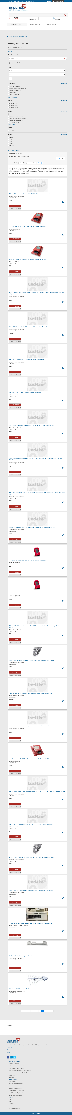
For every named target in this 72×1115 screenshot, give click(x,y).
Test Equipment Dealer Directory (17, 1068)
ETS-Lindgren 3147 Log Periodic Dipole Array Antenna (23, 988)
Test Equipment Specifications (16, 1090)
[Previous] (26, 1011)
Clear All (10, 51)
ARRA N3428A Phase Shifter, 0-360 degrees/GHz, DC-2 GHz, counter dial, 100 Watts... (31, 693)
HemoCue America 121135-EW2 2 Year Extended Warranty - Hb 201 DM (27, 259)
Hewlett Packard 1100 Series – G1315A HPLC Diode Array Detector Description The (30, 923)
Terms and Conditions (14, 1108)
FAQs (10, 1099)
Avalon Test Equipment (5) (15, 116)
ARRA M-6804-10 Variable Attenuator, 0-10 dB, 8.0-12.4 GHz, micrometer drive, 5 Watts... (32, 660)
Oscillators (9, 1025)
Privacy (10, 1106)
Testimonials (10, 1050)
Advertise (13, 28)
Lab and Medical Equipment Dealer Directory (20, 1070)
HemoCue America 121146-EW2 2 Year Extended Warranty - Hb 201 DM (27, 593)
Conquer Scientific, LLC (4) (15, 120)
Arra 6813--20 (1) (13, 107)
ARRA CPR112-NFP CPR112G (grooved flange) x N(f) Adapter (25, 392)
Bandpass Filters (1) (14, 86)
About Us (14, 1)
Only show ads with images (17, 63)
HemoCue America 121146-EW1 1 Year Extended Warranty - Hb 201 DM (27, 560)
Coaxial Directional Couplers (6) (17, 88)
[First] (23, 1011)
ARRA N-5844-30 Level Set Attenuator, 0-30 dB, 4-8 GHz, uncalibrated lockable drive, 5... (31, 726)
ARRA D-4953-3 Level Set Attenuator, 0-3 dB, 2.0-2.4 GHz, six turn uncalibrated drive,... (31, 193)
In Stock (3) (11, 130)
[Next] (48, 1011)
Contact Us (41, 28)
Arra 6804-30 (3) (13, 103)
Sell (9, 1)
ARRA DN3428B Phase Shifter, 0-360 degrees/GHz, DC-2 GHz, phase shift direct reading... (32, 327)
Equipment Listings (16, 24)
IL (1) (10, 139)
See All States (11, 148)
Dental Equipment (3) (14, 94)
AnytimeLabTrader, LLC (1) (15, 114)
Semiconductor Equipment (15, 1086)
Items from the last (13, 162)
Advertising (11, 1077)
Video (49, 1)
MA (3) (10, 141)
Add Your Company (14, 1063)
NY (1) (10, 143)
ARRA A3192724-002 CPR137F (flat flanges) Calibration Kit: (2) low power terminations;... (32, 527)
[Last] (51, 1011)
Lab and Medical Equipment (16, 1083)
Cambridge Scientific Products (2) (17, 118)
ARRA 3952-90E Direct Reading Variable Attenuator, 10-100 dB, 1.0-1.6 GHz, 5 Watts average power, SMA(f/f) (37, 791)
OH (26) (11, 145)
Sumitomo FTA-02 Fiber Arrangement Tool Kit (20, 956)
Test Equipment (13, 1081)
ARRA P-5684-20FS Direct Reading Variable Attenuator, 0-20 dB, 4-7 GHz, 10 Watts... (31, 890)
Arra (25, 36)
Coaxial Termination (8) (14, 90)
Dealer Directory (35, 24)
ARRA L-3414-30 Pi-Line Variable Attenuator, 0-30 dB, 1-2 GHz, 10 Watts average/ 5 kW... (32, 425)
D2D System (21, 1)
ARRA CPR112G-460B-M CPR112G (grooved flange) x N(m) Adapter (26, 359)
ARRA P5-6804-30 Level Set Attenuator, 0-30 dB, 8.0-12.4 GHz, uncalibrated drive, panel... (32, 857)
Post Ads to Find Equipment (16, 1092)
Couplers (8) (12, 92)
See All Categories (12, 97)
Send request (15, 206)
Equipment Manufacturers (15, 1088)
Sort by (25, 162)
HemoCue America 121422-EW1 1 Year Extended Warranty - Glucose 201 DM (29, 758)
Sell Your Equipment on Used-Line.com (19, 1066)
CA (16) (10, 137)
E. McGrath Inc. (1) (13, 122)
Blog (8, 1052)
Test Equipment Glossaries (15, 1095)
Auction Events (51, 24)
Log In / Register (59, 1)
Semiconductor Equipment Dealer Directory (20, 1073)
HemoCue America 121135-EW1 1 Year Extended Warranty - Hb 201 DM (27, 226)
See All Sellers (11, 124)
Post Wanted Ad (26, 28)
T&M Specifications (30, 1)
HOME (11, 36)
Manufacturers (18, 36)
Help (10, 1101)
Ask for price (15, 935)
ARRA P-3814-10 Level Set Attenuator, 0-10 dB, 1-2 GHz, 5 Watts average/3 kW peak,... (31, 824)
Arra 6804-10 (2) (13, 105)
